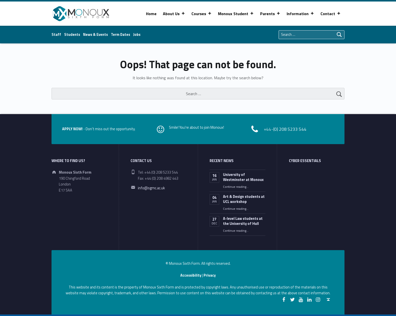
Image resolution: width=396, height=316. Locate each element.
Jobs (136, 34)
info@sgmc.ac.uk (151, 188)
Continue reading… (236, 187)
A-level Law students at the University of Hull (243, 221)
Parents (270, 14)
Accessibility (190, 275)
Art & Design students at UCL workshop (244, 199)
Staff (56, 34)
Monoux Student (236, 14)
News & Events (95, 34)
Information (300, 14)
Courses (201, 14)
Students (72, 34)
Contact (330, 14)
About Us (174, 14)
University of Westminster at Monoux (243, 177)
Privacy (210, 275)
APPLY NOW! (72, 129)
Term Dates (120, 34)
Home (151, 14)
